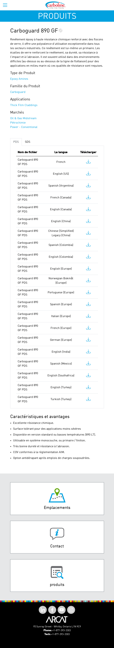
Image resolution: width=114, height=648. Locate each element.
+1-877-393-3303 (61, 630)
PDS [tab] (16, 142)
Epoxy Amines (19, 79)
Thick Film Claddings (23, 105)
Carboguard (17, 92)
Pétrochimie (18, 122)
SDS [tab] (27, 142)
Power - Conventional (23, 127)
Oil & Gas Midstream (23, 118)
